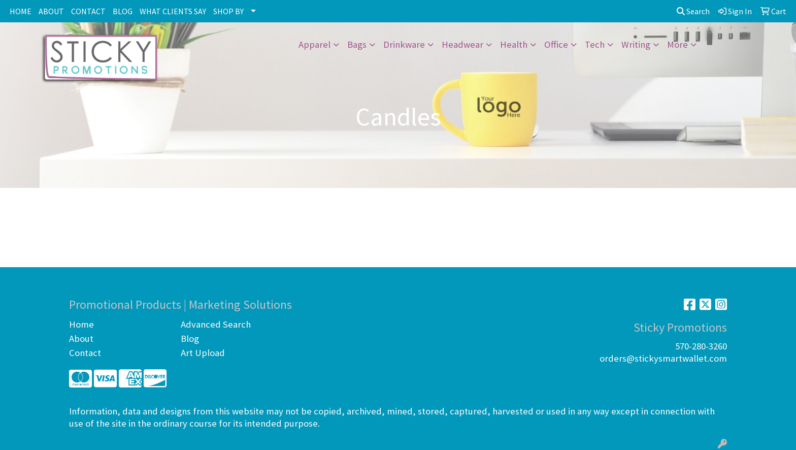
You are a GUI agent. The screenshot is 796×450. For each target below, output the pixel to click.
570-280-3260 (701, 346)
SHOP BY (228, 11)
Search (693, 11)
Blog (190, 338)
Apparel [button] (314, 44)
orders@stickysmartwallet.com (663, 358)
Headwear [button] (462, 44)
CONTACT (88, 11)
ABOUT (51, 11)
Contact (85, 353)
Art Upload (203, 353)
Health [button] (513, 44)
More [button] (677, 44)
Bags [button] (357, 44)
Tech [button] (595, 44)
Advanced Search (216, 324)
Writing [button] (635, 44)
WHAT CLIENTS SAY (173, 11)
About (81, 338)
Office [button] (556, 44)
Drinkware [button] (404, 44)
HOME (20, 11)
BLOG (122, 11)
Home (81, 324)
